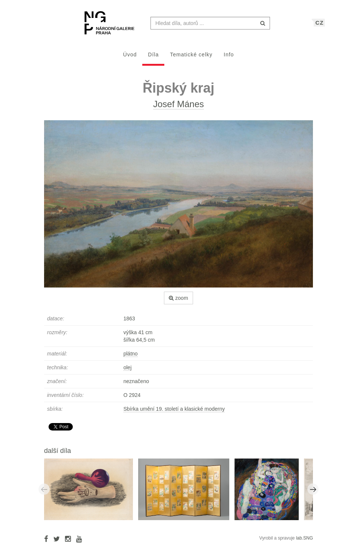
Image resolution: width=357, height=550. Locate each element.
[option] (91, 492)
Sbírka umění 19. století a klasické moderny (174, 413)
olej (127, 371)
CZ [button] (320, 26)
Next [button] (313, 492)
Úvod (130, 58)
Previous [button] (44, 492)
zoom (178, 302)
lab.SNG (304, 541)
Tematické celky (191, 58)
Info (229, 58)
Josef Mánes (178, 108)
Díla (153, 58)
